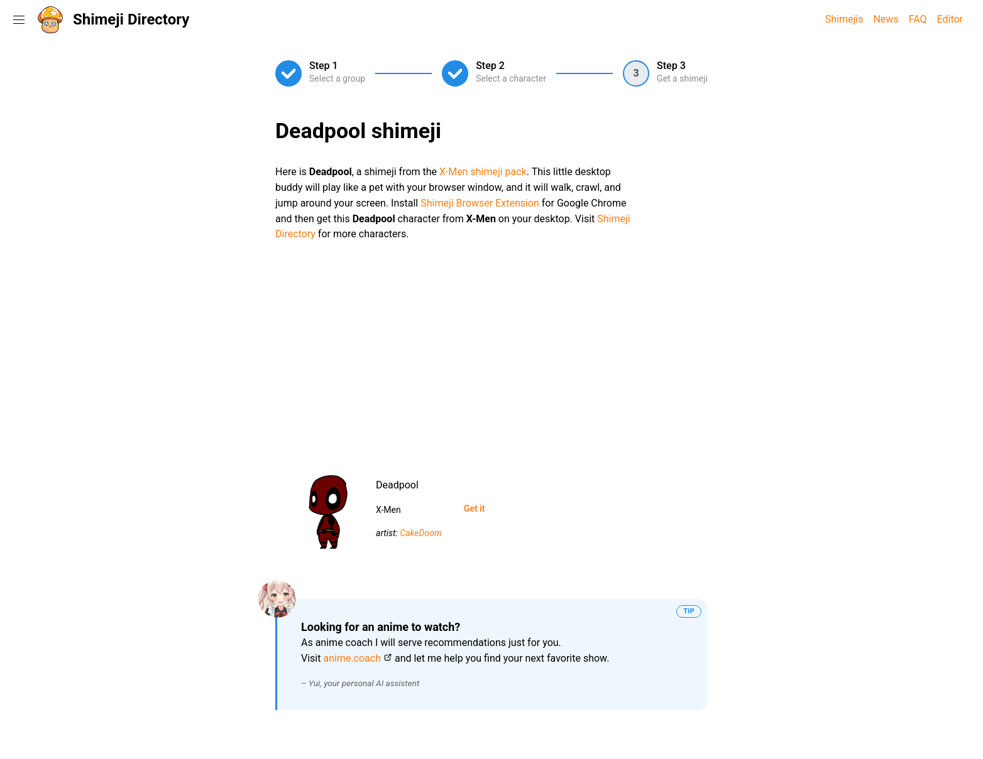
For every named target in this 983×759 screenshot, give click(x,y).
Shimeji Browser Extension (479, 203)
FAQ (918, 19)
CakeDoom (421, 533)
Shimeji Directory (131, 19)
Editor (950, 19)
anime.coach (352, 658)
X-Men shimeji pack (483, 172)
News (885, 19)
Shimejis (844, 19)
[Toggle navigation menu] (19, 19)
